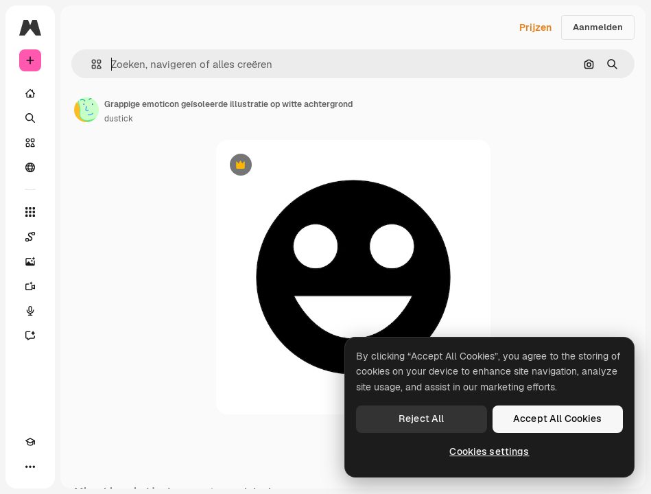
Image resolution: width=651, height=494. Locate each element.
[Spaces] (30, 237)
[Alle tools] (30, 212)
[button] (91, 64)
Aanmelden (598, 27)
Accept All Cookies (557, 418)
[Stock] (30, 143)
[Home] (30, 93)
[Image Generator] (30, 261)
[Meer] (30, 467)
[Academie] (30, 442)
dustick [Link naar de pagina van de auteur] (118, 118)
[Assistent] (30, 335)
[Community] (30, 167)
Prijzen (535, 27)
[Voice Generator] (30, 311)
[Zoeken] (30, 118)
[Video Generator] (30, 286)
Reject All (421, 418)
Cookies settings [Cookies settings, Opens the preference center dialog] (489, 451)
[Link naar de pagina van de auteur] (86, 109)
